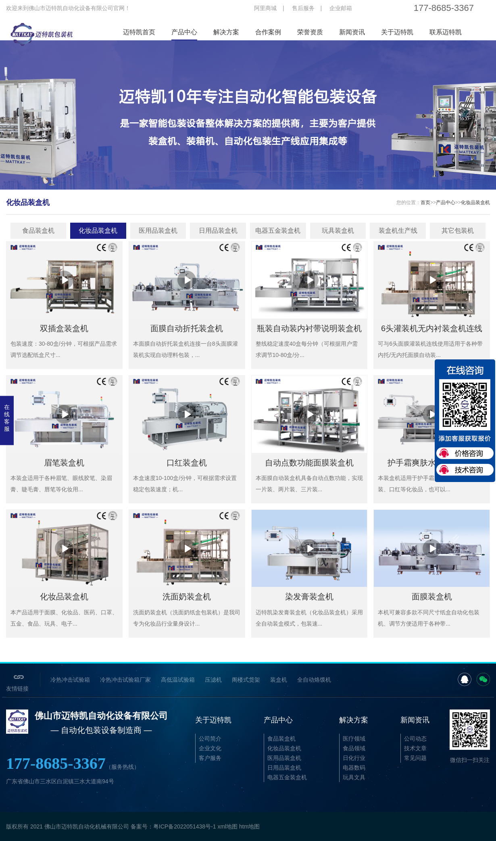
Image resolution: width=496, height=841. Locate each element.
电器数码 (354, 767)
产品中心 (184, 32)
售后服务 (303, 8)
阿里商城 (265, 8)
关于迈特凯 (397, 32)
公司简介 (210, 738)
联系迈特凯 (445, 32)
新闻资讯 (352, 32)
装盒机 (278, 679)
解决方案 (226, 32)
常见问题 (415, 758)
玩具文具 (354, 777)
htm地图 (249, 826)
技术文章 (415, 748)
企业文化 (210, 748)
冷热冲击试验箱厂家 (125, 679)
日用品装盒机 (218, 230)
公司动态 (415, 738)
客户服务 (210, 758)
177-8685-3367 (73, 763)
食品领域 (354, 748)
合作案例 (268, 32)
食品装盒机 (38, 230)
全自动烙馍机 (314, 679)
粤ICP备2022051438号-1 (184, 826)
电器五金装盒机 (277, 230)
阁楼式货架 (246, 679)
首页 (425, 202)
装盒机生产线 (398, 230)
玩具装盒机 (338, 230)
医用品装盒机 (158, 230)
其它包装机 (458, 230)
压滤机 (213, 679)
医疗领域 (354, 738)
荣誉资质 (310, 32)
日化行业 (354, 758)
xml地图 (227, 826)
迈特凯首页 (139, 32)
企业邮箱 (340, 8)
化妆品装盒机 (475, 202)
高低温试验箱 (178, 679)
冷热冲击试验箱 (70, 679)
